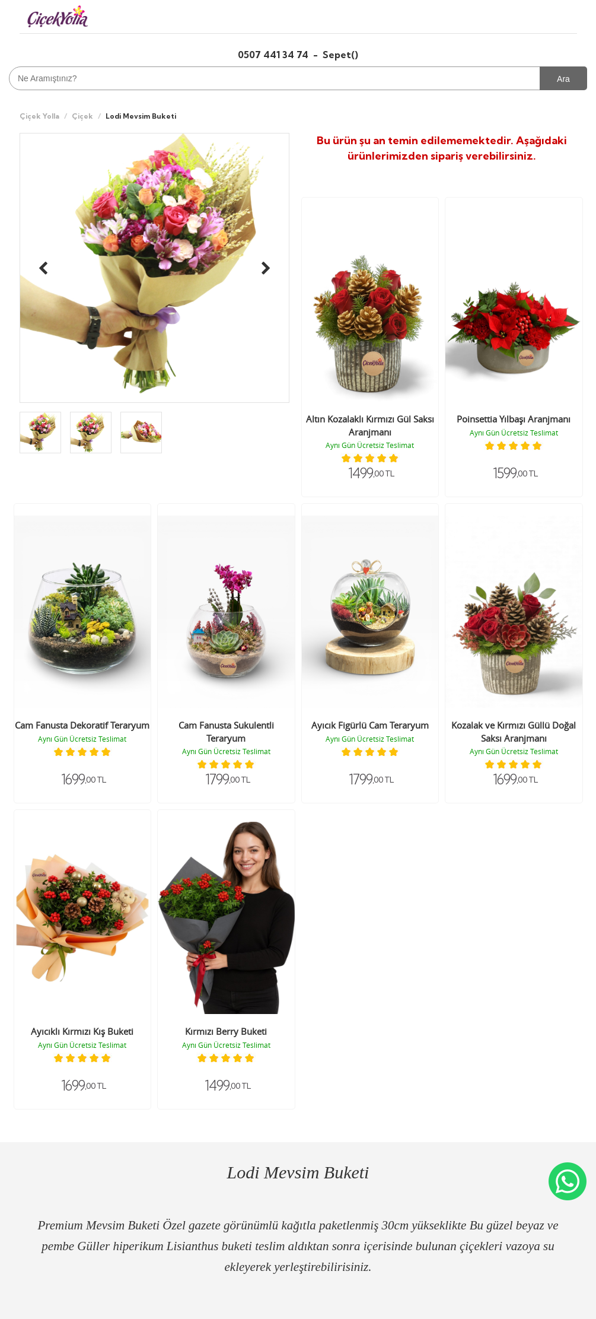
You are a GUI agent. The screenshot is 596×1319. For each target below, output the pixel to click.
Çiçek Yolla (39, 116)
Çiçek (82, 116)
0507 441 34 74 (274, 55)
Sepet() (340, 55)
